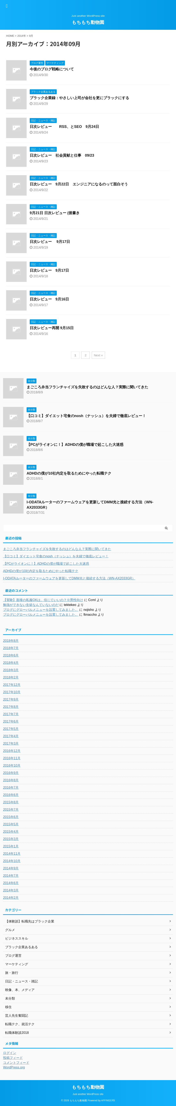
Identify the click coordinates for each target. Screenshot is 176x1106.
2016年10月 (11, 765)
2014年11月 (11, 853)
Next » (98, 355)
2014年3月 (11, 890)
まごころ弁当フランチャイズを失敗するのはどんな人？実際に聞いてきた (87, 387)
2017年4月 (11, 736)
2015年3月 (11, 839)
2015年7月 (11, 809)
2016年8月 (11, 780)
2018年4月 (11, 662)
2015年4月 (11, 831)
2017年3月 (11, 743)
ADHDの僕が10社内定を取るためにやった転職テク (69, 473)
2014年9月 (11, 868)
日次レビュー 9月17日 (50, 242)
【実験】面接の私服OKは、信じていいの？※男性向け (43, 600)
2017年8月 (11, 707)
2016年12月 (11, 751)
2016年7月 (11, 787)
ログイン (9, 1053)
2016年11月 (11, 758)
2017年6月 (11, 721)
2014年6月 (11, 883)
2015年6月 (11, 817)
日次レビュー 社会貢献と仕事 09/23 (62, 155)
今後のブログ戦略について (52, 69)
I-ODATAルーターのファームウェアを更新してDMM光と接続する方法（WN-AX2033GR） (69, 578)
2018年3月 (11, 670)
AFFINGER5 (108, 1100)
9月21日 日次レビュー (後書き (55, 213)
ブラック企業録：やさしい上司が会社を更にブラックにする (79, 98)
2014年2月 (11, 897)
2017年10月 (11, 692)
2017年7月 (11, 714)
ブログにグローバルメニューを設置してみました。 (40, 609)
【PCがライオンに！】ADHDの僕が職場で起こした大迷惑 (75, 445)
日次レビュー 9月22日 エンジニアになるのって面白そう (79, 184)
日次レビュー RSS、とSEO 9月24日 (64, 127)
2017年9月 (11, 699)
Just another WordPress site (88, 1094)
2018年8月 (11, 640)
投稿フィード (13, 1058)
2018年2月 (11, 677)
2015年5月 (11, 824)
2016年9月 (11, 773)
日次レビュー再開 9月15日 (52, 328)
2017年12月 (11, 684)
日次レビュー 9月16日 (49, 299)
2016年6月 (11, 795)
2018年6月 (11, 655)
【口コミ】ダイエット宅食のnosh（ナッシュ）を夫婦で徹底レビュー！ (86, 416)
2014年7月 (11, 875)
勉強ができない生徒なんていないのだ (31, 605)
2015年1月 (11, 846)
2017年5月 (11, 729)
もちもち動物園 (88, 22)
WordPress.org (14, 1067)
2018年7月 (11, 648)
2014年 (21, 35)
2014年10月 (11, 861)
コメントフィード (16, 1062)
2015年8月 (11, 802)
